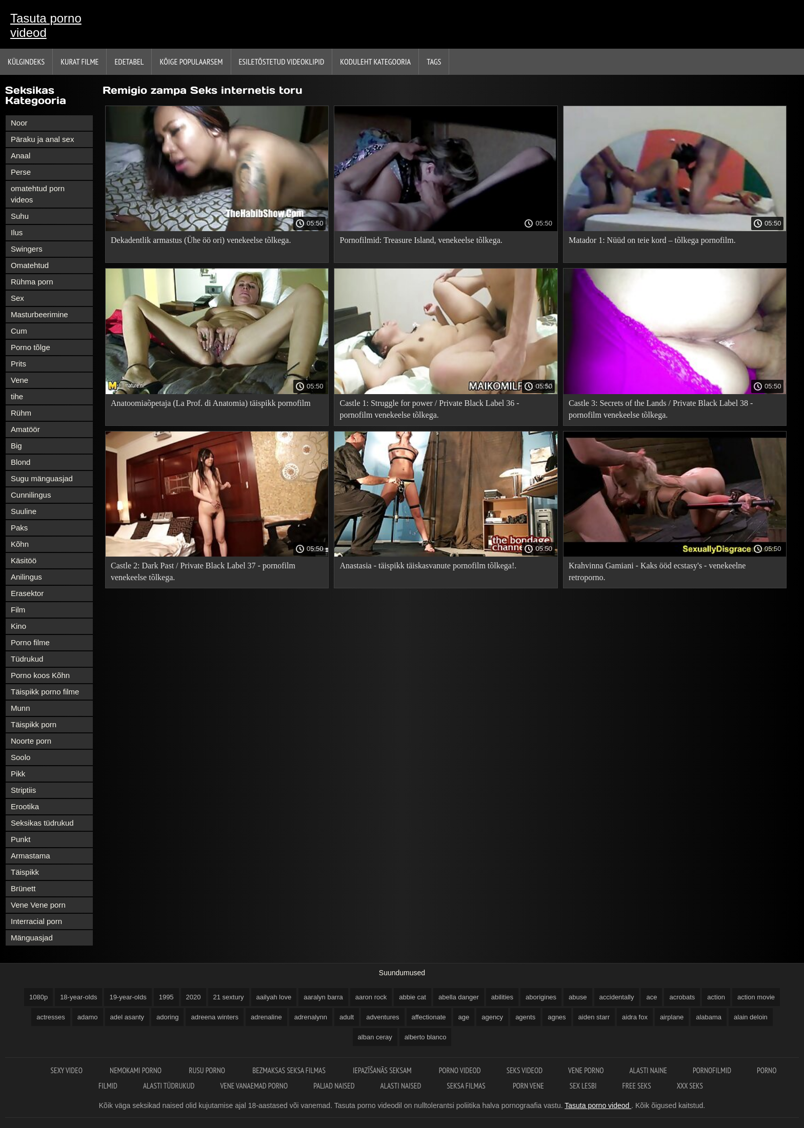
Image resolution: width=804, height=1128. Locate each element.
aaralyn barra (323, 997)
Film (18, 609)
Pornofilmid (712, 1070)
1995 (166, 997)
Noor (19, 122)
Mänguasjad (32, 937)
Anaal (20, 155)
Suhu (20, 216)
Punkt (20, 839)
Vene (19, 380)
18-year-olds (78, 997)
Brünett (23, 888)
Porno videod (460, 1070)
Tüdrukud (27, 658)
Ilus (17, 232)
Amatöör (25, 429)
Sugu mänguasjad (42, 478)
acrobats (682, 997)
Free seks (636, 1086)
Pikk (18, 773)
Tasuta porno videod (46, 25)
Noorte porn (31, 740)
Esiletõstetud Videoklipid (282, 61)
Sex (17, 298)
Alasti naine (648, 1070)
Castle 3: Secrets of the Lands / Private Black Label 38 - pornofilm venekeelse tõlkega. (661, 409)
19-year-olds (127, 997)
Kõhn (20, 544)
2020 (193, 997)
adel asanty (127, 1017)
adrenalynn (310, 1017)
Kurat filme (79, 61)
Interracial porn (36, 921)
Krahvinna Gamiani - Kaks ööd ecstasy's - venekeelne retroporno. (657, 571)
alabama (708, 1017)
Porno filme (30, 642)
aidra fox (635, 1017)
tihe (17, 396)
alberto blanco (426, 1037)
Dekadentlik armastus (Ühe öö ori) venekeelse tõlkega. (201, 240)
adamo (87, 1017)
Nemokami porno (136, 1070)
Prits (18, 363)
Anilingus (26, 576)
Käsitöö (23, 560)
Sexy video (68, 1070)
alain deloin (751, 1017)
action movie (756, 997)
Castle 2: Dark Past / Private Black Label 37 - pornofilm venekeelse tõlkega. (203, 571)
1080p (38, 997)
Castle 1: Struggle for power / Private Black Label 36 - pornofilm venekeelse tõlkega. (429, 409)
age (464, 1017)
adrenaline (266, 1017)
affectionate (429, 1017)
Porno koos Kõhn (40, 675)
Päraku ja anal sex (42, 139)
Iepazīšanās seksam (383, 1070)
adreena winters (214, 1017)
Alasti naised (400, 1086)
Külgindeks (26, 61)
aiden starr (594, 1017)
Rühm (21, 412)
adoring (167, 1017)
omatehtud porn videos (38, 194)
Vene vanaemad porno (254, 1086)
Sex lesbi (583, 1086)
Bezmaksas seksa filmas (289, 1070)
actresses (50, 1017)
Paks (19, 527)
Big (16, 445)
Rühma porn (32, 281)
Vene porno (586, 1070)
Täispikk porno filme (45, 691)
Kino (18, 626)
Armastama (30, 855)
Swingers (27, 248)
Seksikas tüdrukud (42, 822)
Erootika (25, 806)
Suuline (23, 511)
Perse (21, 172)
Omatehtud (30, 265)
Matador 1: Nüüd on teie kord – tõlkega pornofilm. (652, 240)
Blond (20, 462)
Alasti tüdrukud (168, 1086)
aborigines (541, 997)
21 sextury (228, 997)
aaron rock (371, 997)
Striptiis (23, 790)
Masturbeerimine (39, 314)
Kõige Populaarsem (191, 61)
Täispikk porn (33, 724)
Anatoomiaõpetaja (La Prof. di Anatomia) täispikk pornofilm (211, 403)
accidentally (616, 997)
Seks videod (524, 1070)
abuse (578, 997)
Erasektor (27, 593)
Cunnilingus (31, 494)
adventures (382, 1017)
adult (346, 1017)
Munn (20, 708)
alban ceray (375, 1037)
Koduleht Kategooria (375, 61)
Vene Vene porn (38, 904)
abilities (502, 997)
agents (525, 1017)
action (716, 997)
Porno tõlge (30, 347)
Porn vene (528, 1086)
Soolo (20, 757)
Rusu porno (208, 1070)
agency (492, 1017)
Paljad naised (333, 1086)
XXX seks (690, 1086)
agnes (557, 1017)
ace (651, 997)
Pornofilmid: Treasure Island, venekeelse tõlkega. (420, 240)
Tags (434, 61)
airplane (672, 1017)
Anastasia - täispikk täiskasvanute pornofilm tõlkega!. (427, 565)
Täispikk (25, 872)
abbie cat (412, 997)
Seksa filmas (467, 1086)
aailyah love (274, 997)
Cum (19, 330)
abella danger (458, 997)
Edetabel (129, 61)
